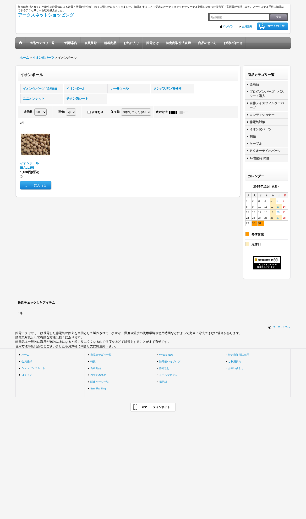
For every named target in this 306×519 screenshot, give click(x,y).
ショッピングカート (33, 368)
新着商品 (95, 368)
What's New (166, 354)
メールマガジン (168, 374)
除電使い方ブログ (169, 361)
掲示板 (163, 381)
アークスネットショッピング (46, 15)
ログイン (228, 26)
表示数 (28, 112)
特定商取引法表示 (238, 354)
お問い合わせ (236, 368)
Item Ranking (98, 388)
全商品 (254, 84)
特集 (93, 361)
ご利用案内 (234, 361)
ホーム (25, 354)
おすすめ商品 (98, 374)
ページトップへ (281, 327)
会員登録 (247, 26)
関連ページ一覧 (99, 381)
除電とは (164, 368)
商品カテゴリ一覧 (100, 354)
